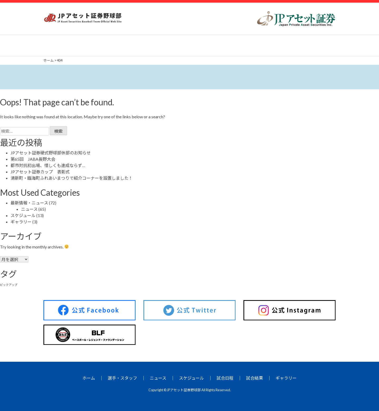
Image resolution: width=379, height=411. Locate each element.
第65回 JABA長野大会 (33, 159)
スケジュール (23, 215)
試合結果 (254, 377)
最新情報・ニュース (29, 202)
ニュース (29, 209)
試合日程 (225, 377)
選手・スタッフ (122, 377)
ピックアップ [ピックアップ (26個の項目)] (8, 284)
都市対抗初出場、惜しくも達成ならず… (48, 165)
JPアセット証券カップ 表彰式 (40, 171)
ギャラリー (21, 221)
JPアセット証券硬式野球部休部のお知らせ (51, 152)
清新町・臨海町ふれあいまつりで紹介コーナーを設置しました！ (72, 177)
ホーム (88, 377)
